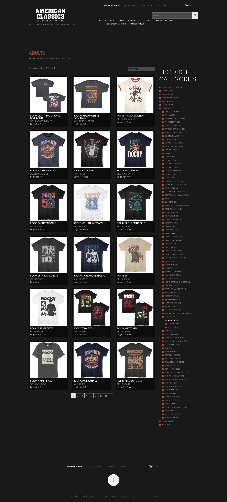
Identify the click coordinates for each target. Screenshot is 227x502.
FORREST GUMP (171, 219)
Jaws (167, 261)
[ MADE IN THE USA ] (170, 87)
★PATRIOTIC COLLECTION (115, 24)
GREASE (168, 226)
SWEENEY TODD (171, 358)
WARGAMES (170, 411)
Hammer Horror (172, 237)
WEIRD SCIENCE (171, 414)
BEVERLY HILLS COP (173, 136)
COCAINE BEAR (171, 164)
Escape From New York (175, 195)
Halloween (170, 233)
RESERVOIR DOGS (172, 310)
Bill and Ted (170, 139)
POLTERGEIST (170, 296)
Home (32, 58)
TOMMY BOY (170, 397)
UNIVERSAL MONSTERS (174, 407)
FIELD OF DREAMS (172, 209)
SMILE (167, 348)
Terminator (170, 365)
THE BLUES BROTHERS (174, 379)
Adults (171, 320)
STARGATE (169, 351)
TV (140, 20)
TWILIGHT (169, 404)
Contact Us (161, 5)
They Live (169, 393)
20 (100, 395)
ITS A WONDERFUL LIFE (174, 258)
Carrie (168, 153)
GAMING (131, 20)
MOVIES (102, 20)
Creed (167, 178)
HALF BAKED (170, 230)
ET (166, 198)
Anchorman (170, 122)
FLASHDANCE (170, 212)
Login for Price (37, 124)
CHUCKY (168, 157)
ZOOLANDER (170, 417)
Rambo (168, 306)
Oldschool (170, 285)
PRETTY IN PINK (171, 299)
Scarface (169, 334)
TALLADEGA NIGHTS (173, 362)
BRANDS (158, 20)
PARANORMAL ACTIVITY (174, 289)
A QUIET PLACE (171, 111)
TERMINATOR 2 (171, 369)
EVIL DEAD (169, 202)
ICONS (121, 20)
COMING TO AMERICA (174, 171)
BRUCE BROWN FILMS (174, 146)
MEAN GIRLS (170, 278)
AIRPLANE (169, 115)
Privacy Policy (153, 496)
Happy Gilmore (171, 240)
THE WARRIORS (171, 390)
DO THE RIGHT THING (173, 191)
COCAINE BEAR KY (172, 167)
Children (172, 324)
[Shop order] (141, 69)
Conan (168, 174)
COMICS (147, 20)
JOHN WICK (169, 264)
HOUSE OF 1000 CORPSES (175, 251)
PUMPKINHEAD (171, 303)
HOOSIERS (169, 244)
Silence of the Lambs (174, 341)
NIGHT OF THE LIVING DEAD (176, 282)
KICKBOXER (170, 268)
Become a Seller (112, 5)
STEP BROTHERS (171, 355)
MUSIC (112, 20)
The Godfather (172, 386)
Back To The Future (174, 132)
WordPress (117, 496)
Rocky (57, 58)
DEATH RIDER (170, 188)
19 (96, 395)
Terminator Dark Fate (175, 372)
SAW (167, 331)
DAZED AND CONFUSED (174, 184)
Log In (126, 5)
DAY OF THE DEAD (172, 181)
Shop (134, 5)
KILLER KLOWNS (171, 271)
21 (105, 395)
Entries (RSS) (126, 496)
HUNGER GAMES (171, 254)
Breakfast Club (172, 143)
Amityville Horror (173, 118)
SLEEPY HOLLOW (172, 344)
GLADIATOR (169, 223)
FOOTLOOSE (170, 216)
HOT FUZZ (169, 247)
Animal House (171, 125)
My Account (146, 5)
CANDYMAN (170, 150)
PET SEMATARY (171, 292)
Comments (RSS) (141, 496)
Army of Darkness (173, 129)
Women (171, 327)
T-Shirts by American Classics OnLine (83, 496)
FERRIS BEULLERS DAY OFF (175, 205)
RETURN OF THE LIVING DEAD (176, 313)
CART (183, 5)
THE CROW (169, 383)
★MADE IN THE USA (137, 24)
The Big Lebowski (172, 376)
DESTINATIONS (171, 20)
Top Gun (168, 400)
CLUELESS (169, 160)
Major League (171, 275)
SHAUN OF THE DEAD (173, 338)
